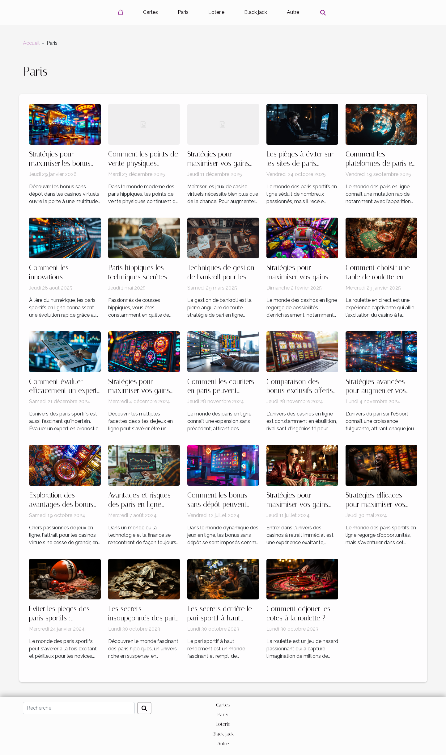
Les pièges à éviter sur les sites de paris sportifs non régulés (299, 163)
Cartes (150, 12)
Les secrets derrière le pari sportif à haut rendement (219, 618)
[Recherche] (79, 708)
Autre (293, 12)
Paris (183, 12)
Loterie (216, 12)
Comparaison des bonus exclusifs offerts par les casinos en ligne (301, 391)
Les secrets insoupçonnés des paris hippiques (143, 618)
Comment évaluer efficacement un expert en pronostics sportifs (63, 391)
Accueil (31, 43)
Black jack (255, 12)
